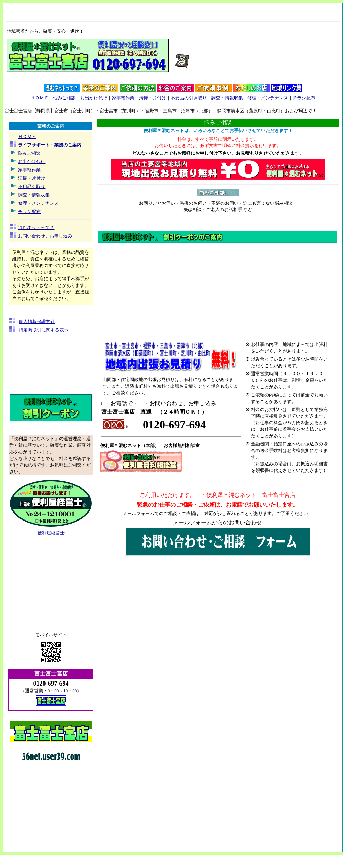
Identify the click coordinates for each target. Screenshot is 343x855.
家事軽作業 (123, 97)
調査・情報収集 (227, 97)
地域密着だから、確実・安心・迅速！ (45, 31)
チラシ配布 (304, 97)
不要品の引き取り (189, 97)
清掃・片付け (152, 97)
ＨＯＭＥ (40, 97)
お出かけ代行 (93, 97)
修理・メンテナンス (267, 97)
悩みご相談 (64, 97)
